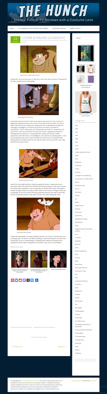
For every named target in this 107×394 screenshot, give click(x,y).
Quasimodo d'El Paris (81, 281)
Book (76, 159)
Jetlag (76, 225)
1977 (76, 132)
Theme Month (79, 333)
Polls (76, 278)
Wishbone (78, 353)
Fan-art (77, 189)
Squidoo (77, 314)
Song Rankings (79, 311)
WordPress (93, 381)
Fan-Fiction (78, 192)
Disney (77, 182)
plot (76, 274)
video (76, 346)
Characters (78, 165)
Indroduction (79, 222)
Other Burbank (43, 327)
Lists (76, 234)
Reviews (77, 294)
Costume (77, 172)
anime (77, 149)
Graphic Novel (79, 205)
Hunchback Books (59, 28)
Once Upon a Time (80, 271)
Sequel (77, 298)
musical (77, 258)
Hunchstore (86, 87)
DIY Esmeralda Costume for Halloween (33, 28)
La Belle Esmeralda (85, 85)
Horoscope (78, 212)
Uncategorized (79, 340)
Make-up (77, 244)
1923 (76, 125)
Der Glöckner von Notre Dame (84, 179)
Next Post (62, 347)
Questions (78, 284)
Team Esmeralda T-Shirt (86, 114)
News (76, 261)
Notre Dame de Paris (81, 268)
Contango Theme (76, 381)
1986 (76, 139)
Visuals (77, 350)
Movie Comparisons (81, 251)
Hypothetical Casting (81, 219)
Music (76, 254)
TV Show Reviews (80, 336)
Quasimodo (51, 327)
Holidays (77, 209)
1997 (76, 142)
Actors (77, 145)
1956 (76, 129)
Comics (77, 169)
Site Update (78, 308)
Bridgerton (78, 162)
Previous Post (16, 347)
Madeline (78, 241)
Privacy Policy (75, 28)
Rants (76, 288)
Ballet (76, 155)
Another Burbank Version (24, 327)
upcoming (78, 343)
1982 (76, 135)
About (12, 28)
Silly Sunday (78, 301)
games (77, 202)
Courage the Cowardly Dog (83, 175)
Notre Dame (78, 264)
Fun (76, 199)
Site (76, 304)
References (78, 291)
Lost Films (78, 238)
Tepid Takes (78, 318)
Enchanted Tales (80, 185)
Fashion (77, 195)
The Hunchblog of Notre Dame (31, 381)
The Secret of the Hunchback (83, 330)
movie (77, 248)
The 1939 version (80, 321)
